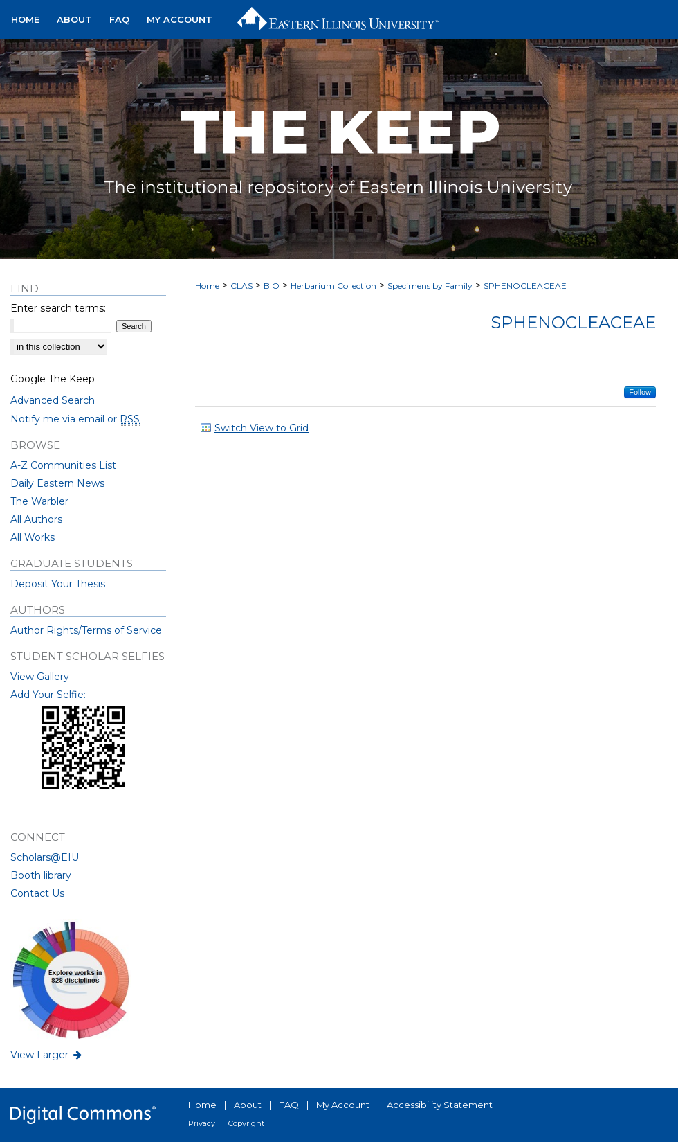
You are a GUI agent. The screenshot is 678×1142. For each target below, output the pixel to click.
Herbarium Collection (333, 285)
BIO (272, 285)
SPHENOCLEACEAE (525, 285)
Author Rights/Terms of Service (86, 630)
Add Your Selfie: (48, 694)
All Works (32, 537)
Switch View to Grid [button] (261, 428)
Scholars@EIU (44, 857)
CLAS (241, 285)
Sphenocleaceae (573, 322)
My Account (342, 1104)
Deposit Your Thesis (57, 584)
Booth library (40, 875)
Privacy (201, 1123)
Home (207, 285)
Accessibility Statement (440, 1104)
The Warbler (39, 501)
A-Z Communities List (63, 465)
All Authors (36, 519)
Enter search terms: (58, 308)
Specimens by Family (430, 285)
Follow (640, 392)
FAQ (289, 1104)
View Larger (47, 1055)
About (248, 1104)
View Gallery (39, 676)
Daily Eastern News (57, 483)
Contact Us (37, 893)
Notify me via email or (75, 419)
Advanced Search (52, 400)
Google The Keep (52, 379)
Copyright (246, 1123)
